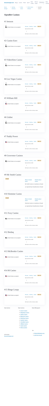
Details (35, 26)
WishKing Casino (24, 318)
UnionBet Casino (24, 322)
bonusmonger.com (8, 336)
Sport (28, 2)
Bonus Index (36, 2)
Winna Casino (23, 327)
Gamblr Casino (24, 320)
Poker (24, 2)
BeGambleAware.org (39, 333)
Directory (42, 2)
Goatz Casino (23, 325)
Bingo (16, 2)
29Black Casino (24, 324)
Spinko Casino (23, 314)
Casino (20, 2)
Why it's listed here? (28, 180)
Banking (31, 26)
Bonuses (26, 26)
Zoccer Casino (23, 310)
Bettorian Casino (24, 316)
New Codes (32, 2)
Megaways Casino (24, 312)
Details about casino (38, 180)
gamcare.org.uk (38, 335)
